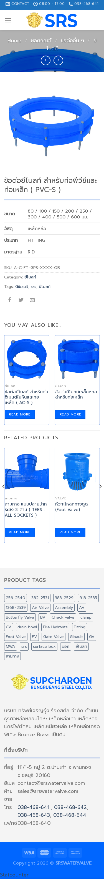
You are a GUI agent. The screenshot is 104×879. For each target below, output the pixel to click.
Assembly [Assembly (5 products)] (64, 607)
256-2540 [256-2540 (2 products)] (15, 598)
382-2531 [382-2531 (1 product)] (40, 598)
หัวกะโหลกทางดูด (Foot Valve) (71, 506)
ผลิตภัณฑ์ (41, 40)
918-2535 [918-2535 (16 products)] (88, 598)
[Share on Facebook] (10, 300)
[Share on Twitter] (21, 300)
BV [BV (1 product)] (42, 617)
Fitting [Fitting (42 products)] (79, 627)
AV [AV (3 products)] (82, 607)
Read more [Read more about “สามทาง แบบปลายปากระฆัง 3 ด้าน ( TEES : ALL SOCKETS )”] (19, 532)
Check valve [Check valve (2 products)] (63, 617)
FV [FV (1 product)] (34, 637)
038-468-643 (33, 815)
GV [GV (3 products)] (92, 637)
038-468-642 (70, 807)
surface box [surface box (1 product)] (44, 646)
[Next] (100, 497)
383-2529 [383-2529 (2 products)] (64, 598)
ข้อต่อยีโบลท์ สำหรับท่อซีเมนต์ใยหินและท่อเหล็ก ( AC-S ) (26, 397)
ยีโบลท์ (30, 277)
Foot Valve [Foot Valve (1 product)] (16, 637)
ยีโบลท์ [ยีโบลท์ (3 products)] (81, 646)
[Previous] (4, 497)
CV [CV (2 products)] (8, 627)
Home (14, 40)
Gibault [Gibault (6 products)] (76, 637)
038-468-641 (33, 807)
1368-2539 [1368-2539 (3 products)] (16, 607)
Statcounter (14, 875)
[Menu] (8, 20)
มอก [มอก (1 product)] (65, 646)
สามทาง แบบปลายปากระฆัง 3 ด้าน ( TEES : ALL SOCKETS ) (26, 509)
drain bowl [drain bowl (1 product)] (27, 627)
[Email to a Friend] (32, 300)
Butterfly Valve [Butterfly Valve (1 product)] (20, 617)
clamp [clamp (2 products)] (86, 617)
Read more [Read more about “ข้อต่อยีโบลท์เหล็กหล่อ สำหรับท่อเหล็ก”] (70, 414)
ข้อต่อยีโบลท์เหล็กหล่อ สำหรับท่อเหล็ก (76, 394)
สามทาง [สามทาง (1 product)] (12, 656)
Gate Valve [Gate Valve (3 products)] (53, 637)
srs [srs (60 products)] (24, 646)
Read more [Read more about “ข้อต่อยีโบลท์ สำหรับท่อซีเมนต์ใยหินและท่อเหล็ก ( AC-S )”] (19, 414)
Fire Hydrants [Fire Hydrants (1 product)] (55, 627)
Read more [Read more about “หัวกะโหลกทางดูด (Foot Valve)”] (70, 532)
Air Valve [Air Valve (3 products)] (40, 607)
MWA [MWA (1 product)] (10, 646)
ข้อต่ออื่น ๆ (72, 40)
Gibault (21, 286)
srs (33, 286)
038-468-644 (69, 815)
